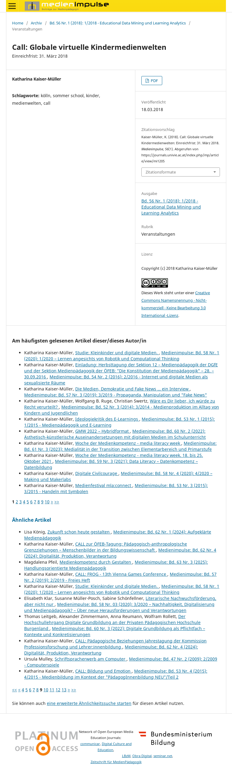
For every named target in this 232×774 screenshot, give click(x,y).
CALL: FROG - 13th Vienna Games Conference (121, 574)
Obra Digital (142, 756)
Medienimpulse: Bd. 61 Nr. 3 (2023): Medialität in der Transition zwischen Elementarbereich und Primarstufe (120, 446)
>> (56, 502)
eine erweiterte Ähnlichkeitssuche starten (89, 703)
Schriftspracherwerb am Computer (91, 659)
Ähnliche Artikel (31, 520)
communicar (90, 744)
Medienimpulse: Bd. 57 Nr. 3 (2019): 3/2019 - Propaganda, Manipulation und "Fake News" (115, 395)
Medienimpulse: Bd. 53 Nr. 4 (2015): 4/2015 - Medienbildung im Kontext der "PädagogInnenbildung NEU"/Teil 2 (115, 674)
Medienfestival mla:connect (103, 485)
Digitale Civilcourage (96, 473)
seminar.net (162, 756)
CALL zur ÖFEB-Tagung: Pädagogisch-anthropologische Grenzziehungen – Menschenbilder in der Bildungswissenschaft (105, 547)
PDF (154, 80)
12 (58, 690)
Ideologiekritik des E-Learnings (107, 419)
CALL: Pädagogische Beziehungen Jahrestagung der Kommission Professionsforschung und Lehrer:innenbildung (115, 644)
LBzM (126, 756)
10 (47, 502)
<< (14, 690)
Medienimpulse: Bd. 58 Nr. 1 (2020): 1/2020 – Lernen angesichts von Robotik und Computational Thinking (121, 356)
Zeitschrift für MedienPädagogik (116, 762)
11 (52, 690)
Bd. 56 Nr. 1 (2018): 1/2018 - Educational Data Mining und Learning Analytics (118, 23)
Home (17, 23)
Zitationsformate (161, 172)
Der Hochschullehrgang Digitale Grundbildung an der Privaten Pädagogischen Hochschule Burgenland (112, 622)
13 (64, 690)
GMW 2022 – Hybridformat (102, 431)
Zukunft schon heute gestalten (79, 532)
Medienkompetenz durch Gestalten (96, 562)
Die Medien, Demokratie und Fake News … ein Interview (132, 389)
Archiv (36, 23)
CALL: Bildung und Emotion (103, 671)
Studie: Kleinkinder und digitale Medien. (117, 352)
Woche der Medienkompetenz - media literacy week (128, 443)
